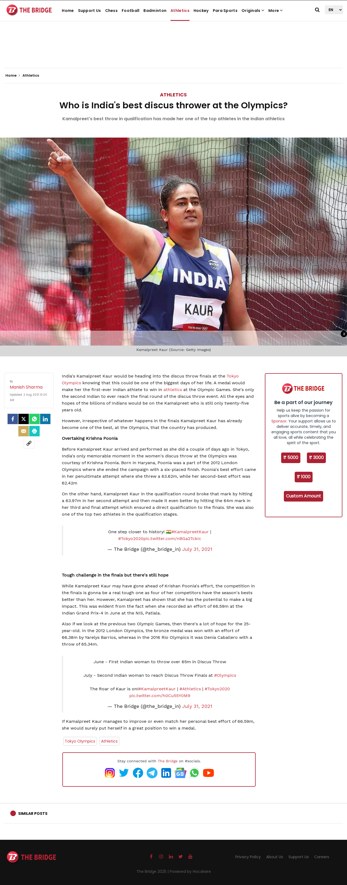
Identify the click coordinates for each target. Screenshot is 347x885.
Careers (321, 857)
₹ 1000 (303, 477)
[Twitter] (23, 419)
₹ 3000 (316, 457)
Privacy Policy (248, 857)
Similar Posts (32, 813)
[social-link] (29, 443)
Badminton (154, 10)
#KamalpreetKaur (190, 531)
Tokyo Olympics (80, 741)
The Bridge (168, 761)
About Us (274, 857)
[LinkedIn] (45, 419)
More (275, 10)
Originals (253, 10)
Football (130, 10)
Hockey (201, 10)
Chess (111, 10)
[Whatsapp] (34, 419)
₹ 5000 (290, 457)
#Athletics (190, 688)
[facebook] (12, 419)
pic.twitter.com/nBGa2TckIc (172, 538)
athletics (172, 389)
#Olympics (225, 675)
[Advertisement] (173, 51)
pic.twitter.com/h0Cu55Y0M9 (159, 695)
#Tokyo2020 (130, 538)
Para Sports (225, 10)
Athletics (180, 10)
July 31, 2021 (197, 549)
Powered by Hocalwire (190, 871)
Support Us (89, 10)
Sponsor (279, 421)
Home (68, 10)
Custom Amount (303, 496)
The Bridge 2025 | (153, 871)
